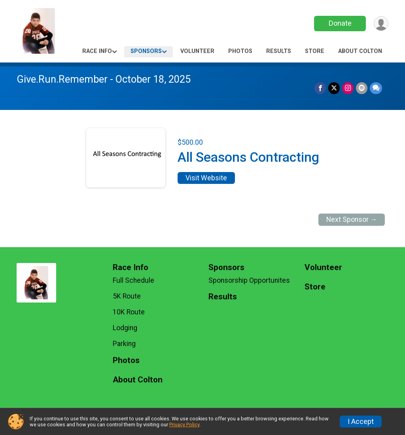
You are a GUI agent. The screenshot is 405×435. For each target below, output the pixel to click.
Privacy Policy (184, 424)
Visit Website (206, 178)
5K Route (127, 296)
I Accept (361, 422)
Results (278, 51)
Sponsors (146, 51)
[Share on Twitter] (334, 88)
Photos (240, 51)
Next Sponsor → (351, 219)
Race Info (97, 51)
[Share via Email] (361, 88)
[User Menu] (381, 23)
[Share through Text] (376, 88)
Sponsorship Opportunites (249, 280)
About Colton (360, 51)
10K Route (129, 312)
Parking (124, 344)
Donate (340, 23)
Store (314, 51)
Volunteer (197, 51)
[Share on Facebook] (320, 88)
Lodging (125, 328)
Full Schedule (133, 280)
